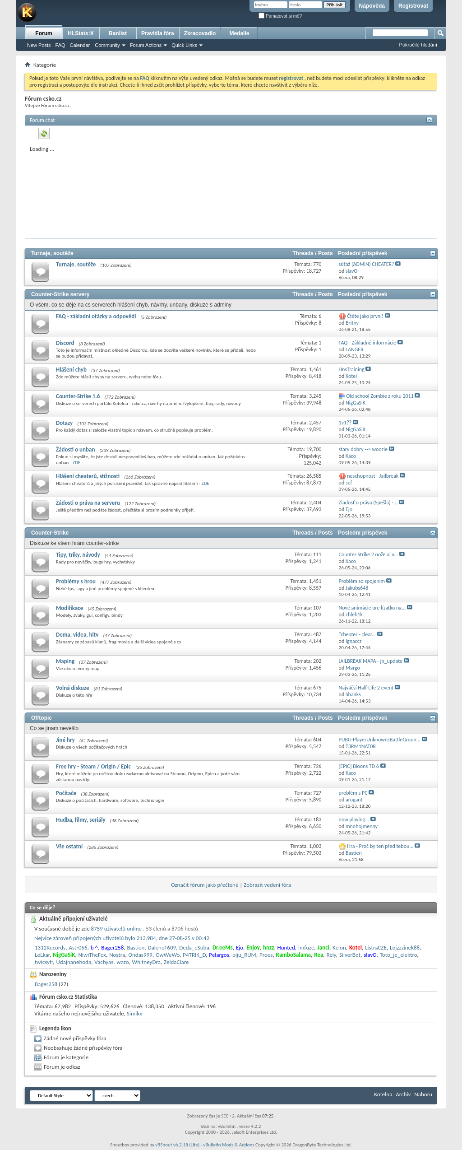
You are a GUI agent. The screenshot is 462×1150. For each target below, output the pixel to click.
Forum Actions (146, 45)
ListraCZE (376, 947)
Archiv (403, 1094)
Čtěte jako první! (365, 316)
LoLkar (42, 954)
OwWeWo (168, 954)
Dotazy (64, 422)
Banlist (118, 33)
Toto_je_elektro (398, 954)
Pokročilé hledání (418, 44)
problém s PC (353, 793)
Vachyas (103, 962)
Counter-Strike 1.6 (78, 396)
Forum (43, 33)
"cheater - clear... (357, 634)
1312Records (50, 947)
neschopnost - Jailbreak (372, 476)
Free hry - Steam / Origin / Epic (93, 766)
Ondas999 (140, 954)
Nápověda (372, 6)
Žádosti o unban (75, 449)
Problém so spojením (362, 581)
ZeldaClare (176, 962)
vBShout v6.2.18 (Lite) (177, 1145)
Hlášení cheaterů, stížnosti (88, 476)
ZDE (76, 463)
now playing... (354, 819)
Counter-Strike (50, 533)
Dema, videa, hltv (77, 634)
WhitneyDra (146, 962)
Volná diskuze (72, 687)
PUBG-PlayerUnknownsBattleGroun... (379, 739)
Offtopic (41, 718)
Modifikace (69, 608)
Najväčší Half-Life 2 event (366, 687)
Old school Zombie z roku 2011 (379, 396)
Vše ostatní (69, 846)
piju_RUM (244, 954)
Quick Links (184, 45)
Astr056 (78, 947)
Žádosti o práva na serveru (88, 502)
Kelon (339, 947)
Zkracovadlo (200, 33)
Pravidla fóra (157, 33)
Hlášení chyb (71, 369)
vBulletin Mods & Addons (228, 1145)
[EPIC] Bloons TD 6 (359, 766)
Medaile (239, 33)
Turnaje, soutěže (52, 253)
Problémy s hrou (76, 581)
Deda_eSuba (194, 947)
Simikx (134, 1013)
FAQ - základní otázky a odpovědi (96, 316)
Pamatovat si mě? (280, 16)
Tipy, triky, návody (78, 554)
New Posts (39, 45)
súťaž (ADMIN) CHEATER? (366, 264)
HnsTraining (352, 369)
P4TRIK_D (194, 954)
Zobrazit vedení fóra (267, 884)
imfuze (306, 947)
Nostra (117, 954)
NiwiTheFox (92, 954)
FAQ (60, 45)
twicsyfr (44, 962)
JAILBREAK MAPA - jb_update (370, 661)
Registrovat (413, 6)
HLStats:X (80, 33)
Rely (331, 954)
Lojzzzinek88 (405, 947)
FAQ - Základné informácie (367, 343)
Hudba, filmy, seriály (81, 819)
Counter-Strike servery (60, 294)
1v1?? (345, 422)
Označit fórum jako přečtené (205, 884)
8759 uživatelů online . (145, 928)
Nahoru (423, 1094)
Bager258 (46, 984)
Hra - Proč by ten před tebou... (380, 846)
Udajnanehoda (74, 962)
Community (107, 45)
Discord (65, 343)
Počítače (66, 793)
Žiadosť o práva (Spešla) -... (368, 502)
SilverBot (349, 954)
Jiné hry (65, 739)
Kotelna (383, 1094)
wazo (123, 962)
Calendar (80, 45)
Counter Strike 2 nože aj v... (368, 554)
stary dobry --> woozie (363, 449)
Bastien (135, 947)
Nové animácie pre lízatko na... (372, 608)
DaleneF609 (162, 947)
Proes (266, 954)
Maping (65, 661)
